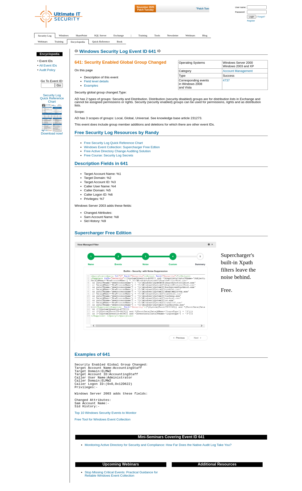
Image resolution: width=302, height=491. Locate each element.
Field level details (96, 81)
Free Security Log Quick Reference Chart (113, 143)
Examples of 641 (92, 354)
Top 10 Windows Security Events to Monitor (105, 413)
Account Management (237, 71)
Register (251, 21)
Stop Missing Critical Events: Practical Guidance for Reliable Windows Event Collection (121, 473)
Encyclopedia (49, 54)
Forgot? (261, 17)
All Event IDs (48, 65)
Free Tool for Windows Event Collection (102, 419)
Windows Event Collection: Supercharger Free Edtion (122, 147)
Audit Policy (47, 70)
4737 (226, 80)
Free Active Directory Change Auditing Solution (117, 151)
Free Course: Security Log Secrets (108, 155)
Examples (91, 85)
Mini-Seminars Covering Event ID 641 (171, 437)
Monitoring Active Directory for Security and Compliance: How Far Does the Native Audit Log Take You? (158, 445)
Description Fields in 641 (101, 163)
